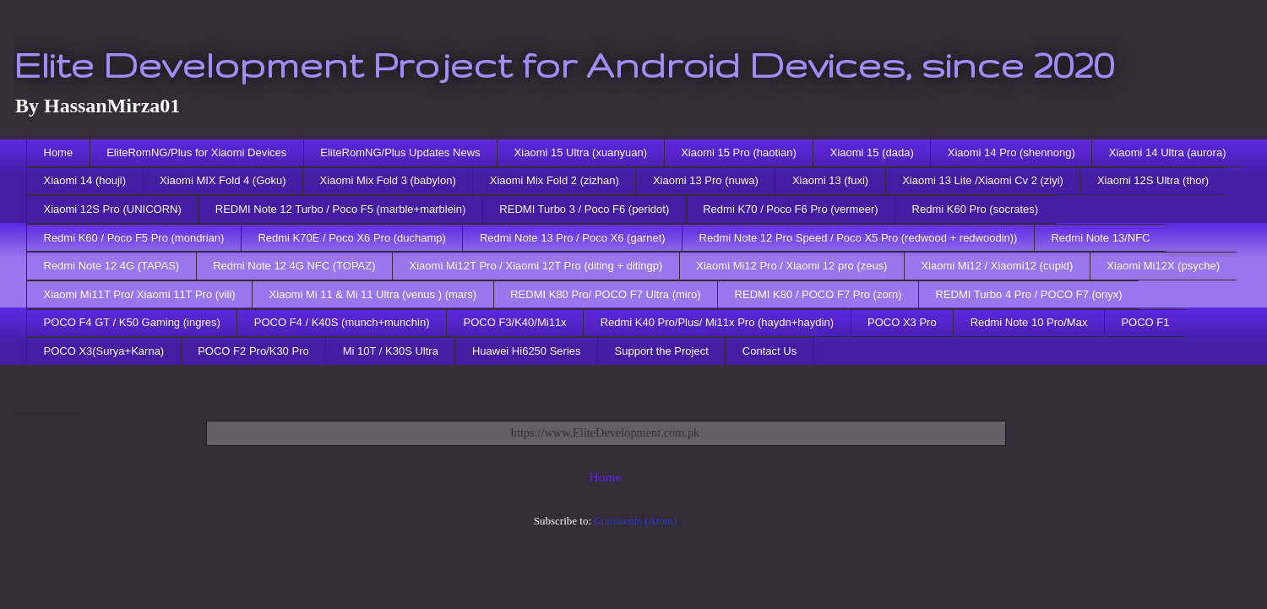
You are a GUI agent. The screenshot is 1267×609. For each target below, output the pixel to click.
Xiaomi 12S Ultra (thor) (1153, 180)
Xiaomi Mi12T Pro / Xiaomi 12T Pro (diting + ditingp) (536, 265)
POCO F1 (1145, 322)
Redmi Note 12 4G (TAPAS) (112, 265)
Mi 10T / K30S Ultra (390, 351)
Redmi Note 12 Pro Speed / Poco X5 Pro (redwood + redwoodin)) (858, 237)
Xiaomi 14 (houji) (85, 180)
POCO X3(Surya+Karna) (104, 351)
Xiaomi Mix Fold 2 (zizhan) (554, 180)
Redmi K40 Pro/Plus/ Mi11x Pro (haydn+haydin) (717, 322)
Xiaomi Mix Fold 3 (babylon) (388, 180)
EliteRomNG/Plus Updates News (400, 152)
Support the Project (662, 351)
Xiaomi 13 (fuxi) (830, 180)
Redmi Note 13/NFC (1100, 237)
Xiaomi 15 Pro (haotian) (739, 152)
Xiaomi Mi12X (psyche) (1163, 265)
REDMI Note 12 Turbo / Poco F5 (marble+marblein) (340, 209)
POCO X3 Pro (902, 322)
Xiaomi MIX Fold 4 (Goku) (223, 180)
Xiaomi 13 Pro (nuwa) (706, 180)
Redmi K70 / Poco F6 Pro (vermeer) (790, 209)
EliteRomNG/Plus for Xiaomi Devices (196, 152)
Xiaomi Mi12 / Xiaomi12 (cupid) (997, 265)
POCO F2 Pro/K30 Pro (253, 351)
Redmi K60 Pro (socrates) (975, 209)
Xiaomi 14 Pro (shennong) (1011, 152)
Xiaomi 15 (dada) (872, 152)
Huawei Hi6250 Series (526, 351)
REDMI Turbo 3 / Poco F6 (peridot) (584, 209)
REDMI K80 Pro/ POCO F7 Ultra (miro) (605, 294)
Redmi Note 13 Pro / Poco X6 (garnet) (573, 237)
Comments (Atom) (635, 520)
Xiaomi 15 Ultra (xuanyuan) (581, 152)
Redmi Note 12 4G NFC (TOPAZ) (294, 265)
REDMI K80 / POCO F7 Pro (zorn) (818, 294)
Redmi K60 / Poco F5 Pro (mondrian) (134, 237)
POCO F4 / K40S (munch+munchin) (342, 322)
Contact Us (769, 351)
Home (58, 152)
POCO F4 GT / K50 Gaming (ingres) (132, 322)
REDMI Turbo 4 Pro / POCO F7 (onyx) (1029, 294)
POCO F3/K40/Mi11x (515, 322)
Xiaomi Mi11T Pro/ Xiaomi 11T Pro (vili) (140, 294)
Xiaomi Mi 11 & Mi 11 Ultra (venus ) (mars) (373, 294)
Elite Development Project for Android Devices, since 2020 (564, 64)
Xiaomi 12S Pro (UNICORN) (113, 209)
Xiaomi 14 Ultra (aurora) (1167, 152)
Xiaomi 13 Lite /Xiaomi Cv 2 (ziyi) (982, 180)
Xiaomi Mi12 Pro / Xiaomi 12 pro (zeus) (791, 265)
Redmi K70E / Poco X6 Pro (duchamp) (352, 237)
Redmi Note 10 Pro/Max (1029, 322)
